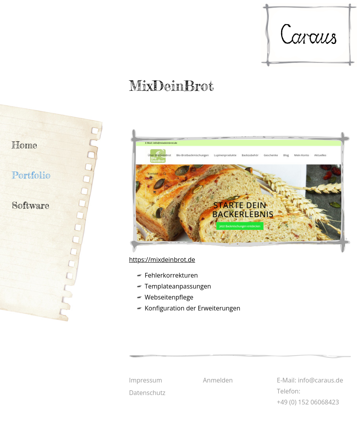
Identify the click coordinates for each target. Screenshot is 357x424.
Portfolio (31, 175)
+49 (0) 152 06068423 (308, 402)
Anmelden (218, 380)
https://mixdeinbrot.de (162, 259)
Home (24, 145)
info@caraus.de (320, 380)
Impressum (145, 380)
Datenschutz (147, 392)
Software (30, 205)
